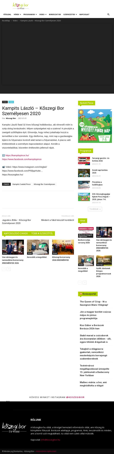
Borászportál (89, 294)
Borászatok (55, 14)
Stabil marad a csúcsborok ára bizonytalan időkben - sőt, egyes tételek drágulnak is (95, 338)
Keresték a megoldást (37, 257)
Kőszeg (100, 265)
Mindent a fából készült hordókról (57, 220)
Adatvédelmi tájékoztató (46, 451)
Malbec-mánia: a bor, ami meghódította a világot (93, 384)
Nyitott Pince (86, 103)
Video (43, 14)
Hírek (17, 14)
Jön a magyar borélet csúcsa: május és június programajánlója (95, 315)
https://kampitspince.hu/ (17, 155)
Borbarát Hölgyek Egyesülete (85, 235)
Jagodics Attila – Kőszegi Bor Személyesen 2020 (16, 222)
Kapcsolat (84, 14)
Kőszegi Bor (11, 118)
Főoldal (7, 14)
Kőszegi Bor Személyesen (44, 184)
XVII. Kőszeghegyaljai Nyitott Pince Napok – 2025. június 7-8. (101, 196)
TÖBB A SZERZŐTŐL (42, 233)
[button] (108, 14)
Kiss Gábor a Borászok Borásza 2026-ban (92, 327)
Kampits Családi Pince (22, 184)
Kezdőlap (6, 20)
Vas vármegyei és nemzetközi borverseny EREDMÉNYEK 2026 (12, 260)
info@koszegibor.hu (50, 439)
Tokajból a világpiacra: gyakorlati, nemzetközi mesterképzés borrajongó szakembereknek (93, 354)
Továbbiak (95, 209)
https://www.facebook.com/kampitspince (22, 159)
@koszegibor (75, 397)
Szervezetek (70, 14)
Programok (30, 14)
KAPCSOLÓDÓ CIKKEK (16, 233)
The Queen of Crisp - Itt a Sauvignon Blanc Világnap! (94, 303)
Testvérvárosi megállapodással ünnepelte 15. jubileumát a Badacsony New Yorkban (94, 370)
